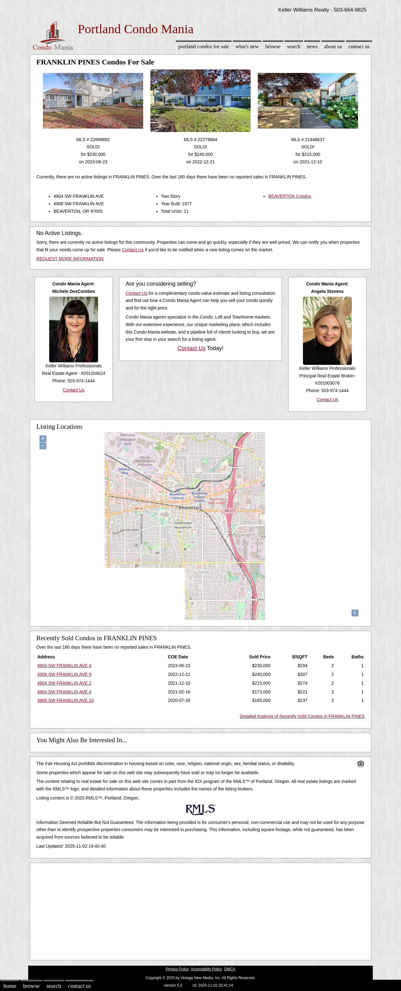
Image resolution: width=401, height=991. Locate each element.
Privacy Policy (177, 969)
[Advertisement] (200, 910)
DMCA (229, 969)
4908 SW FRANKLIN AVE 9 (64, 674)
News (312, 46)
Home (9, 986)
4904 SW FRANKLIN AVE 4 (64, 665)
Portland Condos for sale (203, 46)
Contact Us (359, 46)
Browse (272, 46)
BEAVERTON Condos (289, 196)
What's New (247, 46)
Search (293, 46)
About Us (333, 46)
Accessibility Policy (206, 969)
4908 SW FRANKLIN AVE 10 (65, 700)
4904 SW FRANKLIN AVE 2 (64, 683)
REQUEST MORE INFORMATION (69, 258)
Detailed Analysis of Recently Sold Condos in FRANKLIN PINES (302, 716)
